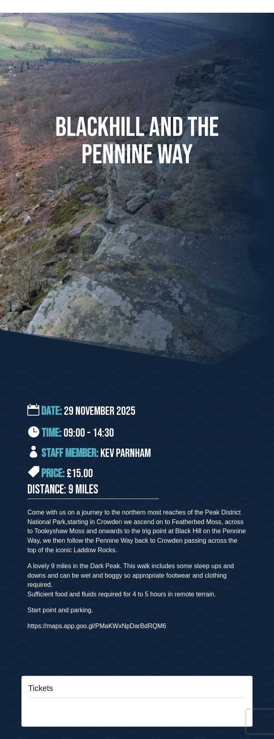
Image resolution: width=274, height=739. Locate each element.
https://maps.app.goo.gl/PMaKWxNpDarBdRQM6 (96, 626)
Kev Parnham (125, 453)
